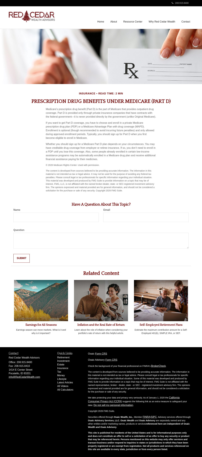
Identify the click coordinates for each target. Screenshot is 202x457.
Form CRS (101, 353)
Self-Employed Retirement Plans (161, 325)
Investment (63, 361)
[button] (113, 17)
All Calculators (65, 389)
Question (18, 230)
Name (16, 210)
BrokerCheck (158, 366)
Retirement (63, 357)
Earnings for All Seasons (41, 325)
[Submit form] (21, 258)
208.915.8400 (180, 3)
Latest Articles (65, 382)
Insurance (62, 368)
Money (61, 375)
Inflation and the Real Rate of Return (101, 325)
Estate (60, 364)
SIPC (154, 417)
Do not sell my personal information (113, 405)
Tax (59, 371)
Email (106, 210)
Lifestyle (62, 379)
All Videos (62, 386)
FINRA (146, 417)
